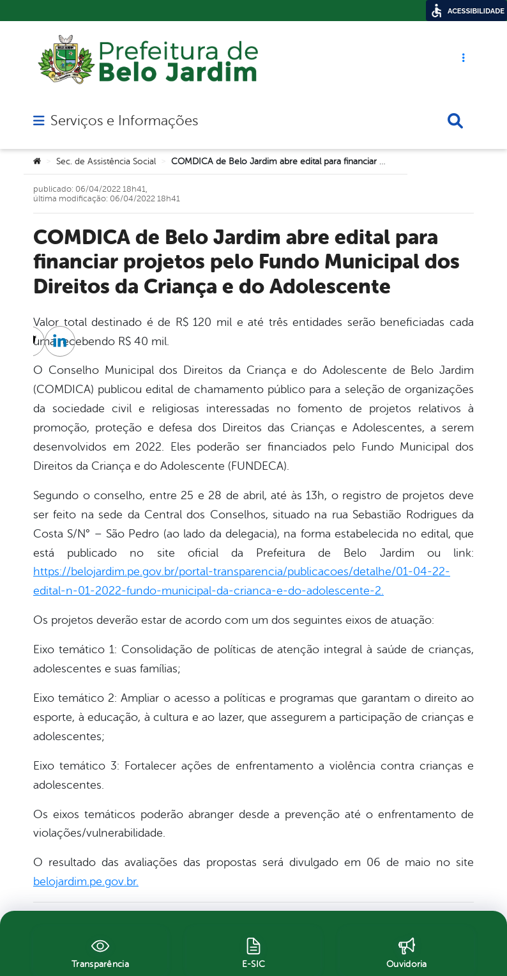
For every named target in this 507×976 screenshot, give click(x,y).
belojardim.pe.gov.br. (86, 881)
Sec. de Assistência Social (106, 161)
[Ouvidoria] (407, 951)
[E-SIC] (253, 951)
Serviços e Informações (124, 120)
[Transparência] (100, 951)
